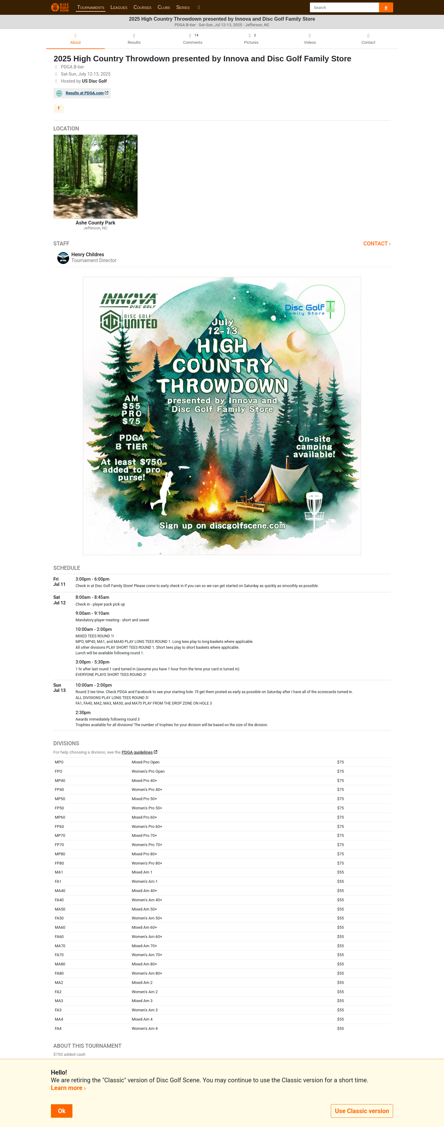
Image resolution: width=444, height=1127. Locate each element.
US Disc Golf (94, 81)
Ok (61, 1111)
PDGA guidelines (137, 752)
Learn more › (68, 1088)
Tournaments (90, 7)
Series (183, 7)
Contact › (377, 244)
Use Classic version (362, 1111)
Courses (142, 7)
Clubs (164, 7)
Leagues (118, 7)
